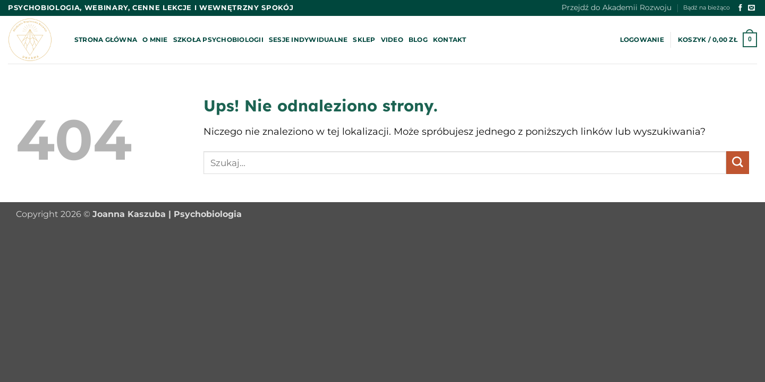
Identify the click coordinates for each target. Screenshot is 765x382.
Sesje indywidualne (308, 40)
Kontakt (449, 40)
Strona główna (105, 40)
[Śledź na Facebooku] (740, 8)
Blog (418, 40)
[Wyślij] (737, 162)
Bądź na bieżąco (706, 7)
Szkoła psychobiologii (218, 40)
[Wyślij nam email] (751, 8)
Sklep (364, 40)
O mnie (154, 40)
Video (392, 40)
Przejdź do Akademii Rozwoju (617, 7)
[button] (642, 39)
